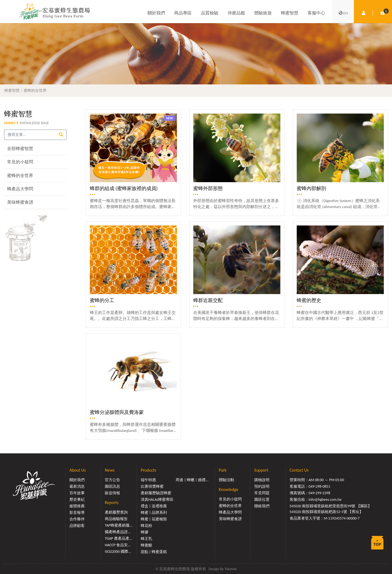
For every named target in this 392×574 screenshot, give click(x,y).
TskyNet (231, 569)
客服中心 (316, 13)
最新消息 (77, 486)
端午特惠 (148, 480)
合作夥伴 (77, 519)
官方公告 (112, 480)
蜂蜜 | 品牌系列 (154, 512)
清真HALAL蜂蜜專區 (157, 499)
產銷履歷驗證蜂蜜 (156, 493)
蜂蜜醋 (146, 545)
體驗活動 (226, 480)
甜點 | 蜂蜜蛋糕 (154, 551)
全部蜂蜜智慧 (20, 148)
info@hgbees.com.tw (325, 499)
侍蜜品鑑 (236, 13)
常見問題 (262, 493)
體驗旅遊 (263, 13)
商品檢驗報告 (116, 519)
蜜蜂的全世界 (35, 90)
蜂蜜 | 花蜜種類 (154, 519)
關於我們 (156, 13)
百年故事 (77, 493)
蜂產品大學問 (20, 188)
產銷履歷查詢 (116, 512)
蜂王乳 (146, 538)
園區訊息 (112, 486)
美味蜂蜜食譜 (20, 202)
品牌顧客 (77, 525)
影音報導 (77, 512)
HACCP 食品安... (118, 545)
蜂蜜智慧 (289, 13)
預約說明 (262, 486)
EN (343, 13)
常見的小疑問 (20, 161)
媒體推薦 (77, 506)
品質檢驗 (209, 13)
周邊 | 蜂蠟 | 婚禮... (192, 480)
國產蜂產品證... (118, 532)
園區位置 (262, 499)
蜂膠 (144, 532)
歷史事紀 (77, 499)
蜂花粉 (146, 525)
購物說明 (262, 480)
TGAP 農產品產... (118, 538)
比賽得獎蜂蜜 (152, 486)
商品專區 (183, 13)
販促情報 (112, 493)
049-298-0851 (319, 486)
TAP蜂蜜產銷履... (119, 525)
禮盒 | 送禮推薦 (154, 506)
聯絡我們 (262, 506)
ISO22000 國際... (118, 551)
